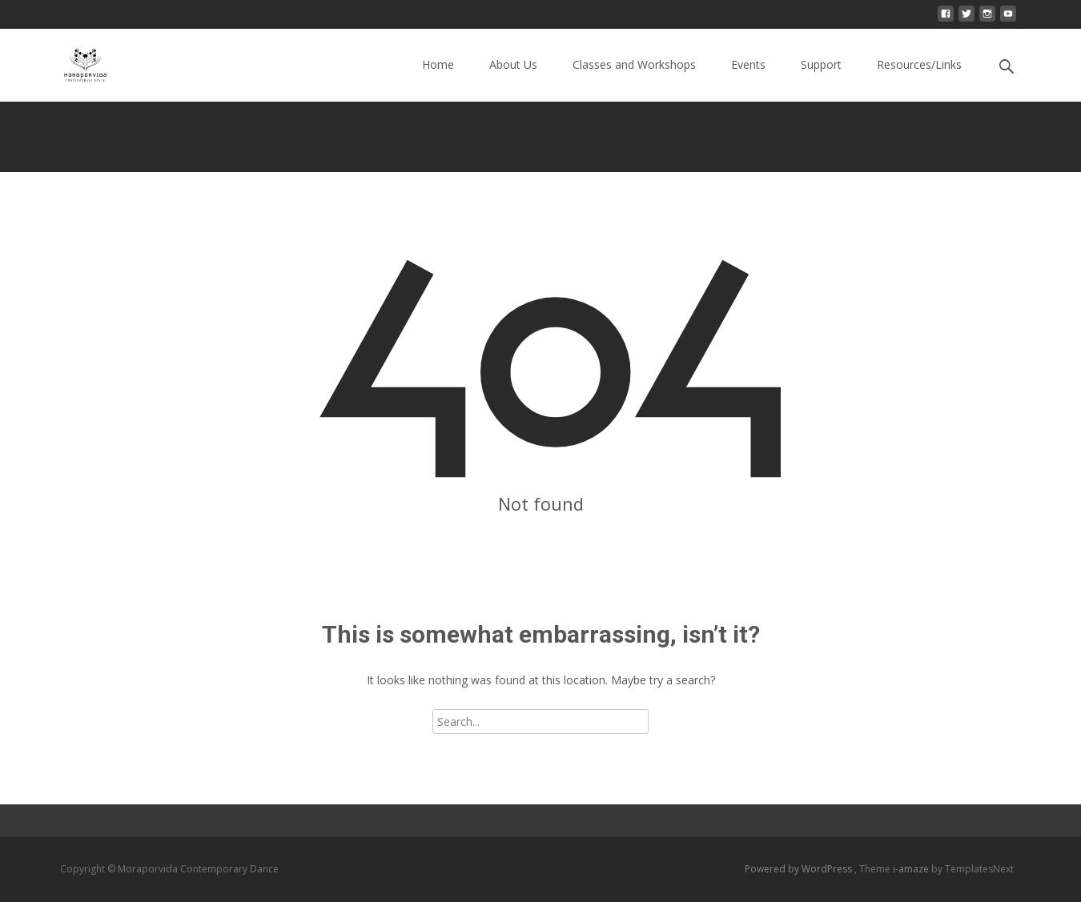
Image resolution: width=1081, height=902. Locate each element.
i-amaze (912, 869)
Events (748, 79)
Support (821, 79)
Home (438, 79)
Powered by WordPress (799, 869)
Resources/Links (919, 79)
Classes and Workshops (634, 79)
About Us (513, 79)
